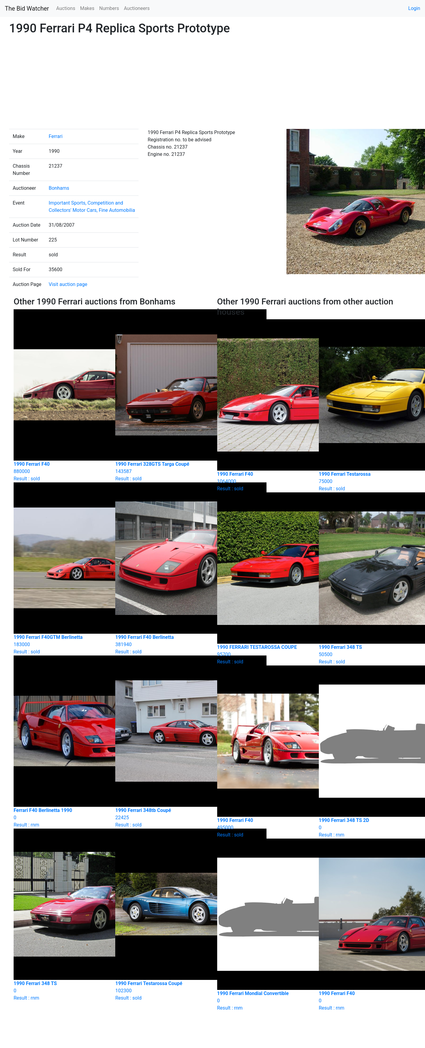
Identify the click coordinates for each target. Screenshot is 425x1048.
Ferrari (56, 136)
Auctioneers (136, 8)
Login (414, 8)
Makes (87, 8)
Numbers (109, 8)
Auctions (65, 8)
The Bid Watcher (27, 8)
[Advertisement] (212, 83)
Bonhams (59, 188)
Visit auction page (68, 284)
